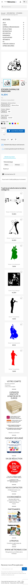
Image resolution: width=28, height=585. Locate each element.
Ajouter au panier (15, 131)
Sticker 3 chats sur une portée (14, 212)
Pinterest (15, 139)
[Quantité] (3, 131)
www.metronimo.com (16, 549)
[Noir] (2, 124)
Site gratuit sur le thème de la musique (14, 552)
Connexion (8, 385)
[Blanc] (7, 124)
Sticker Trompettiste (14, 317)
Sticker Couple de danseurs (14, 238)
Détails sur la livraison (14, 432)
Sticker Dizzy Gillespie (14, 290)
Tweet (11, 139)
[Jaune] (18, 124)
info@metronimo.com (14, 490)
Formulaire (14, 491)
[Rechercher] (14, 6)
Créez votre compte (10, 386)
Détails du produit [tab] (9, 157)
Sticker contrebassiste (14, 264)
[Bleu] (13, 124)
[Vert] (10, 124)
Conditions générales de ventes (14, 544)
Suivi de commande (10, 383)
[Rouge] (16, 124)
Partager (7, 139)
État (4, 169)
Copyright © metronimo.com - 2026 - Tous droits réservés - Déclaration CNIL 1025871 (12, 582)
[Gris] (5, 124)
